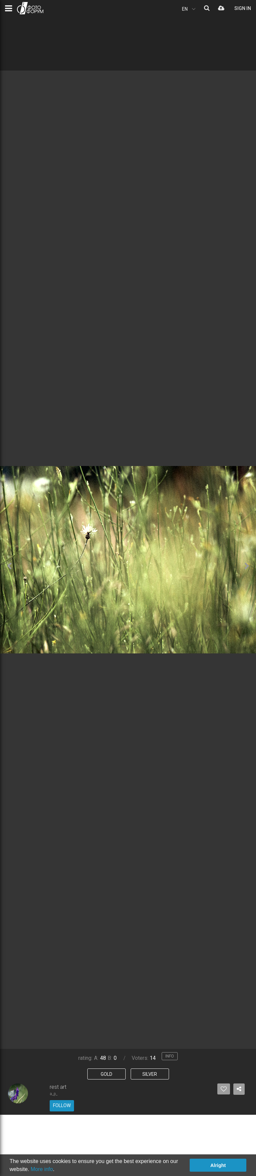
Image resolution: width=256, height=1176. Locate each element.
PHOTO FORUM (30, 8)
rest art (58, 1087)
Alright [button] (218, 1165)
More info (42, 1169)
